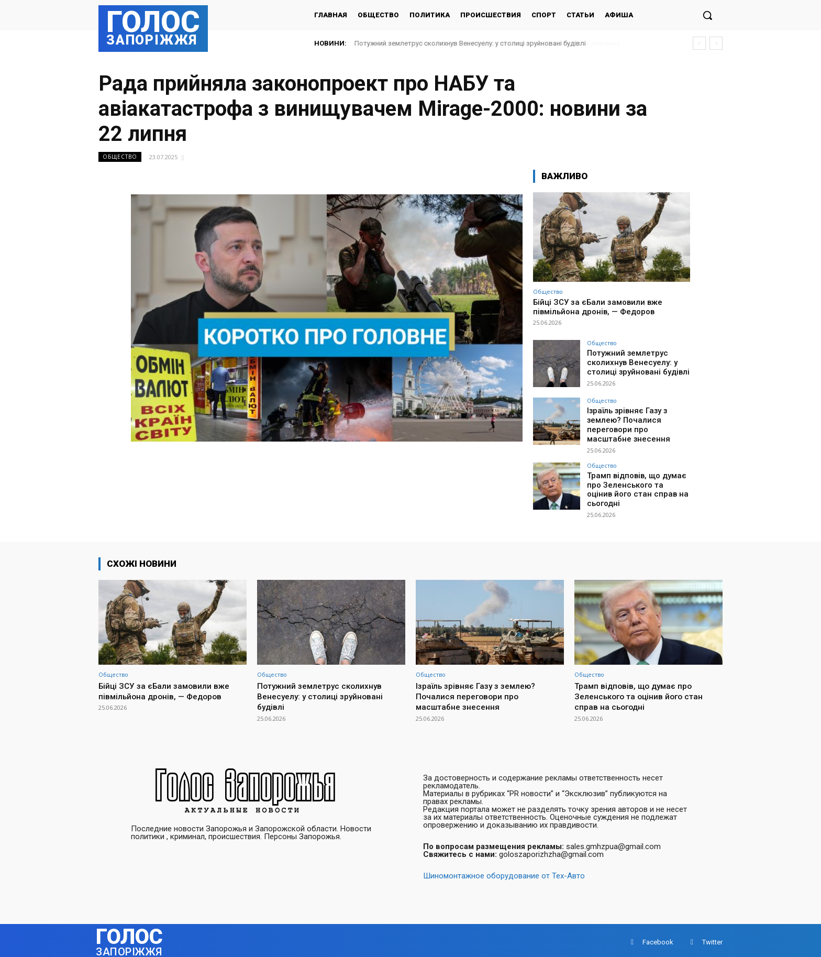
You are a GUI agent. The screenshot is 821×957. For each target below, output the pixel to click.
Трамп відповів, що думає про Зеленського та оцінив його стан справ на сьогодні (637, 482)
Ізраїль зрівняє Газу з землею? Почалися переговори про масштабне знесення (636, 423)
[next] (716, 43)
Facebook (657, 938)
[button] (707, 15)
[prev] (699, 43)
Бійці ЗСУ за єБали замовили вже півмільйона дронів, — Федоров (597, 307)
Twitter (712, 938)
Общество (119, 157)
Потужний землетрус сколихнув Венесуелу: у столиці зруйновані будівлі (470, 43)
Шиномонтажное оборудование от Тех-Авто (504, 872)
